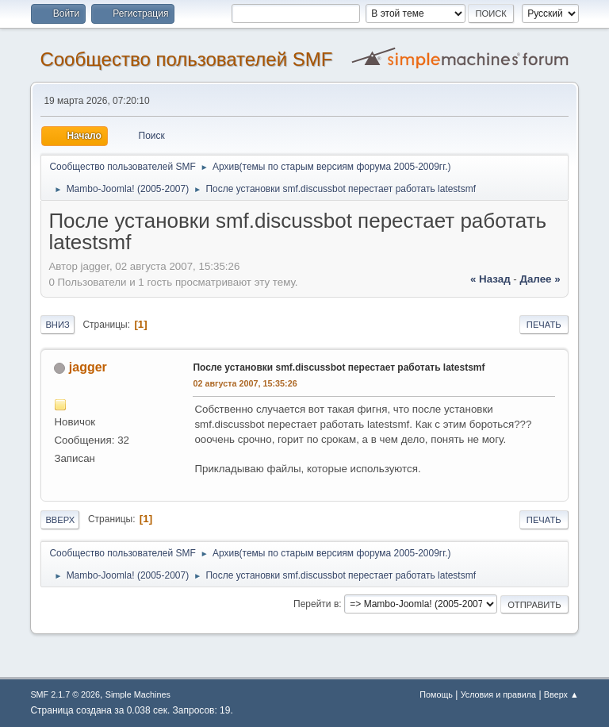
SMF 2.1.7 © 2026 (65, 694)
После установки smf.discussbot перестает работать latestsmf (339, 367)
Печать (544, 324)
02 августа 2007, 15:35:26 (245, 383)
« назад (490, 279)
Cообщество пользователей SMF (186, 59)
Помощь (436, 694)
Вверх (60, 520)
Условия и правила (498, 694)
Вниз (57, 324)
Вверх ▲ (561, 694)
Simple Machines (137, 694)
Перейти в (316, 604)
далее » (539, 279)
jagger (88, 367)
